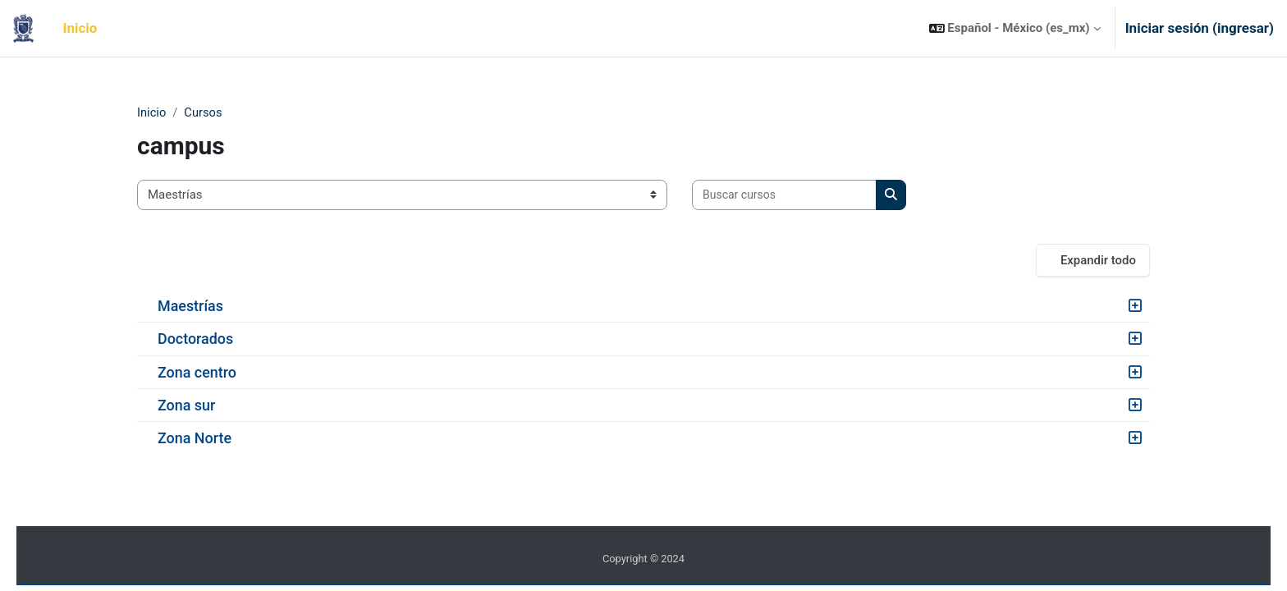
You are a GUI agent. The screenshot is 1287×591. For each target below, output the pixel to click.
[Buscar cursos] (784, 196)
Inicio (152, 112)
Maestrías (190, 306)
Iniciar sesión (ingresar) (1199, 28)
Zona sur (186, 405)
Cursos (204, 112)
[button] (1014, 28)
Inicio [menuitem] (80, 28)
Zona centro (197, 372)
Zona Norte (194, 438)
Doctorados (195, 339)
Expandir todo (1098, 260)
